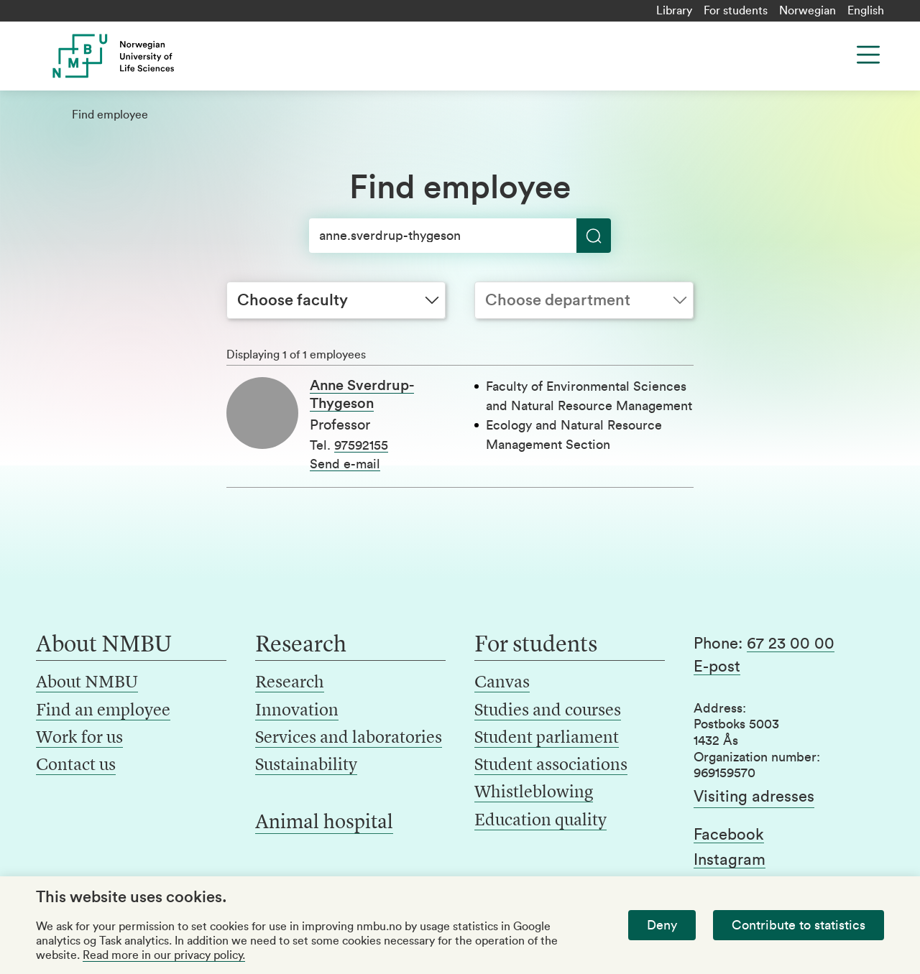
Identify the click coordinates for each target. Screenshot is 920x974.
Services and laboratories (348, 738)
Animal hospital (324, 823)
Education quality (540, 821)
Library (674, 11)
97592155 (361, 445)
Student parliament (546, 738)
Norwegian (807, 11)
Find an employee (103, 711)
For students (736, 11)
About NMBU (87, 683)
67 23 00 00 (790, 643)
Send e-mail (345, 464)
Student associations (550, 765)
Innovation (297, 711)
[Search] (460, 235)
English (865, 11)
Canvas (502, 683)
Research (289, 683)
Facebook (729, 835)
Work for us (79, 738)
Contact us (76, 765)
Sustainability (306, 765)
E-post (717, 666)
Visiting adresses (754, 796)
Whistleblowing (533, 793)
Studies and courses (547, 711)
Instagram (729, 860)
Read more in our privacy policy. (164, 955)
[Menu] (868, 54)
